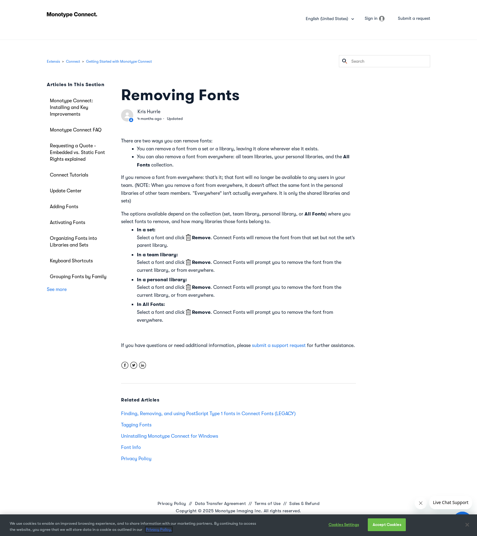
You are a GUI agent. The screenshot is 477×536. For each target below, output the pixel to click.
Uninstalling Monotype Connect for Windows (169, 436)
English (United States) (327, 18)
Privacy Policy (136, 458)
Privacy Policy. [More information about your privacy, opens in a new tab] (159, 529)
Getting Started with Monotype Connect (119, 61)
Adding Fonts (64, 206)
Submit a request (414, 18)
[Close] (467, 524)
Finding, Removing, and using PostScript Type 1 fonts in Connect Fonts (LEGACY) (208, 413)
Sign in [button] (371, 18)
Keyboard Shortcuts (71, 261)
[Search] (384, 61)
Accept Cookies (387, 524)
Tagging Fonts (136, 425)
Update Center (66, 191)
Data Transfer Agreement (220, 503)
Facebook (125, 365)
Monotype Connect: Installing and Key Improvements (71, 107)
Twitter (134, 365)
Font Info (131, 447)
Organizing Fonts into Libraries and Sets (73, 242)
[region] (238, 525)
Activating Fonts (67, 222)
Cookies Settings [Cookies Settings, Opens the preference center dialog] (344, 524)
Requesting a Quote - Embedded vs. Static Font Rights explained (77, 152)
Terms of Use (267, 503)
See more (57, 289)
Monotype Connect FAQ (76, 130)
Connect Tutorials (69, 175)
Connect (73, 61)
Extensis (53, 61)
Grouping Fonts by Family (78, 276)
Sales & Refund (304, 503)
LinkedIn (142, 365)
